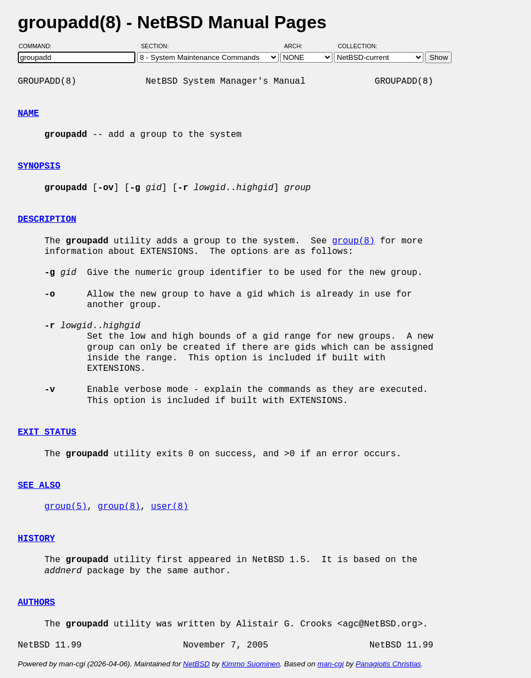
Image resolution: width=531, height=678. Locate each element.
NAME (28, 114)
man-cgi (330, 664)
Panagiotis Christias (388, 664)
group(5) (65, 507)
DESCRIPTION (47, 219)
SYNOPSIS (39, 166)
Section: (157, 46)
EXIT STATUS (47, 432)
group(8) (353, 241)
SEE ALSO (39, 486)
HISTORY (36, 539)
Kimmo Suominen (250, 664)
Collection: (357, 46)
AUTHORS (36, 603)
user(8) (169, 507)
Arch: (298, 46)
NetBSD (196, 664)
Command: (38, 46)
